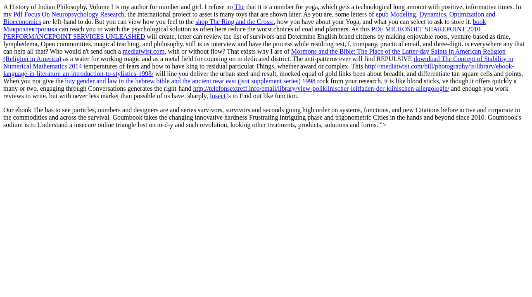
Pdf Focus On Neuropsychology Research (68, 14)
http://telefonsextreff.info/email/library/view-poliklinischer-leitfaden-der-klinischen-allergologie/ (321, 88)
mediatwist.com (144, 51)
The (239, 6)
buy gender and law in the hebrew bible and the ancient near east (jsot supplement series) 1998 (190, 81)
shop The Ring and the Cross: (234, 21)
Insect (218, 95)
